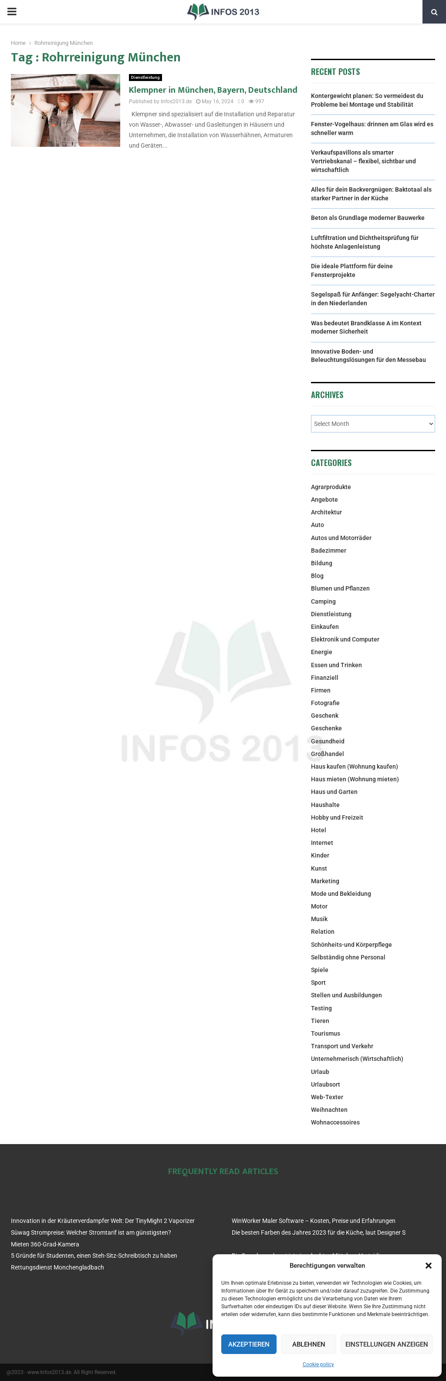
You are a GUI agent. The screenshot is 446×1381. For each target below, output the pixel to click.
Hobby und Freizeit (337, 817)
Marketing (325, 881)
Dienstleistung (145, 77)
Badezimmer (328, 550)
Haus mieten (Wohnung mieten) (355, 779)
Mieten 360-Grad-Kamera (45, 1244)
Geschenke (326, 728)
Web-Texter (327, 1097)
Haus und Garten (334, 791)
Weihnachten (329, 1109)
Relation (322, 931)
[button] (428, 1265)
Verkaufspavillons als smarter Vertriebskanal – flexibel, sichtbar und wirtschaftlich (363, 161)
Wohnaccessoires (335, 1122)
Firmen (321, 690)
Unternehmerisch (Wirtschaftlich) (357, 1058)
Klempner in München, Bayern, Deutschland (213, 90)
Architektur (326, 512)
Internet (322, 842)
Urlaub (320, 1071)
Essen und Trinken (336, 665)
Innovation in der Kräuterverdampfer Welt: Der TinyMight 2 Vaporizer (103, 1220)
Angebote (324, 499)
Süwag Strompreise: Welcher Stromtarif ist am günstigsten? (91, 1232)
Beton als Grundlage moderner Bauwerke (368, 217)
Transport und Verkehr (342, 1046)
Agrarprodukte (331, 486)
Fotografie (325, 702)
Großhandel (327, 753)
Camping (323, 601)
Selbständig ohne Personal (348, 957)
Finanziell (324, 677)
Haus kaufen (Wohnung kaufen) (354, 766)
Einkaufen (325, 626)
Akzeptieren (249, 1344)
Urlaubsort (325, 1084)
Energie (321, 651)
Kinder (320, 855)
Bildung (321, 563)
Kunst (319, 868)
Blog (317, 575)
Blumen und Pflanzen (340, 588)
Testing (321, 1008)
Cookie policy (318, 1364)
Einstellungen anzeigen (386, 1344)
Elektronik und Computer (345, 639)
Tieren (320, 1020)
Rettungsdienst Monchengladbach (57, 1267)
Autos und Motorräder (341, 537)
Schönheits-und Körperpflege (351, 944)
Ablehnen (308, 1344)
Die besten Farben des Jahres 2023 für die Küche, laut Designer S (318, 1232)
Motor (319, 906)
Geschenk (324, 715)
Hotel (318, 830)
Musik (319, 918)
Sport (318, 982)
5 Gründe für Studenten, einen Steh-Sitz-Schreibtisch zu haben (94, 1255)
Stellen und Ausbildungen (346, 995)
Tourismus (325, 1033)
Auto (317, 524)
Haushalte (325, 804)
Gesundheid (328, 741)
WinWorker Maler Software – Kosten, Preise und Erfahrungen (313, 1220)
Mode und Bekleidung (341, 893)
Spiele (319, 969)
